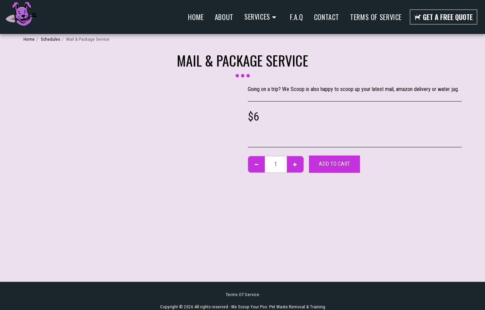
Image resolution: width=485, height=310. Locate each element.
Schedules (50, 39)
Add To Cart (334, 164)
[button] (261, 17)
